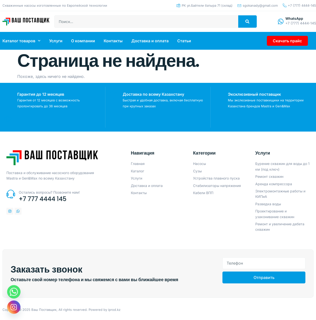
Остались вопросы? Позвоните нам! (49, 193)
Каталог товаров (21, 41)
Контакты (113, 40)
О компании (83, 40)
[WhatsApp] (280, 21)
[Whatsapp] (13, 291)
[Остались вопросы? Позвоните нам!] (10, 195)
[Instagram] (13, 307)
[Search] (247, 21)
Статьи (184, 40)
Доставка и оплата (150, 40)
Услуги (55, 40)
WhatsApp (294, 18)
